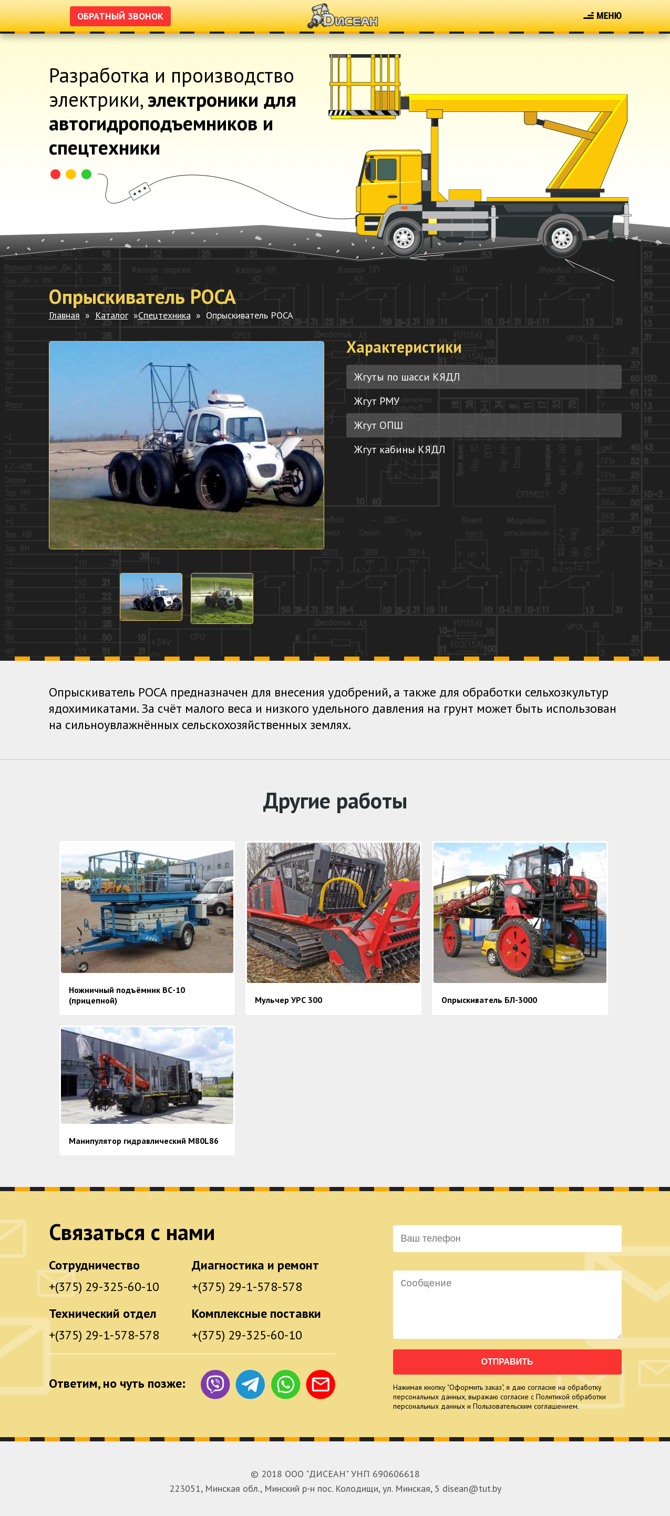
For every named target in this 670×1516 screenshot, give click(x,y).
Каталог (111, 315)
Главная (64, 315)
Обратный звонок (120, 16)
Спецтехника (164, 315)
